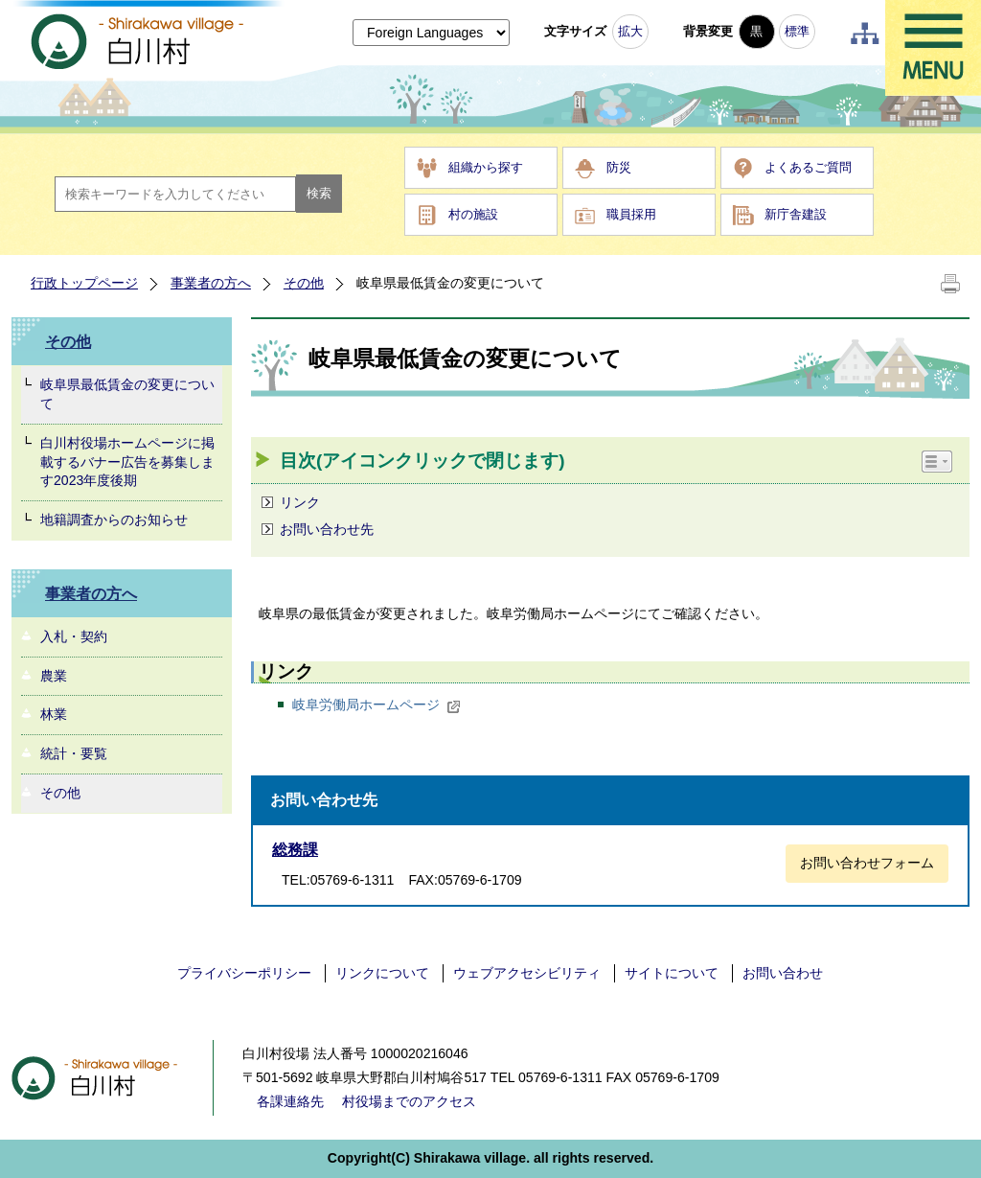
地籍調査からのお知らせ (114, 519)
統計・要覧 (73, 753)
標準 (797, 31)
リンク (300, 502)
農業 (53, 675)
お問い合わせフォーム (867, 862)
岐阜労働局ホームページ (376, 704)
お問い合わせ (782, 973)
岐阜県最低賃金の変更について (127, 394)
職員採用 (631, 214)
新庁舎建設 (795, 214)
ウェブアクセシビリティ (527, 973)
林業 (53, 714)
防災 (618, 167)
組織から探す (485, 167)
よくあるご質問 (808, 167)
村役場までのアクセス (409, 1101)
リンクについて (382, 973)
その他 (304, 282)
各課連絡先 (290, 1101)
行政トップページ (84, 282)
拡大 (630, 31)
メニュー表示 (933, 48)
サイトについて (672, 973)
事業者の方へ (211, 282)
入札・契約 (73, 636)
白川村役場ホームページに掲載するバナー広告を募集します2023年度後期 (127, 461)
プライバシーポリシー (244, 973)
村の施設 (473, 214)
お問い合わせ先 (327, 529)
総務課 (295, 850)
